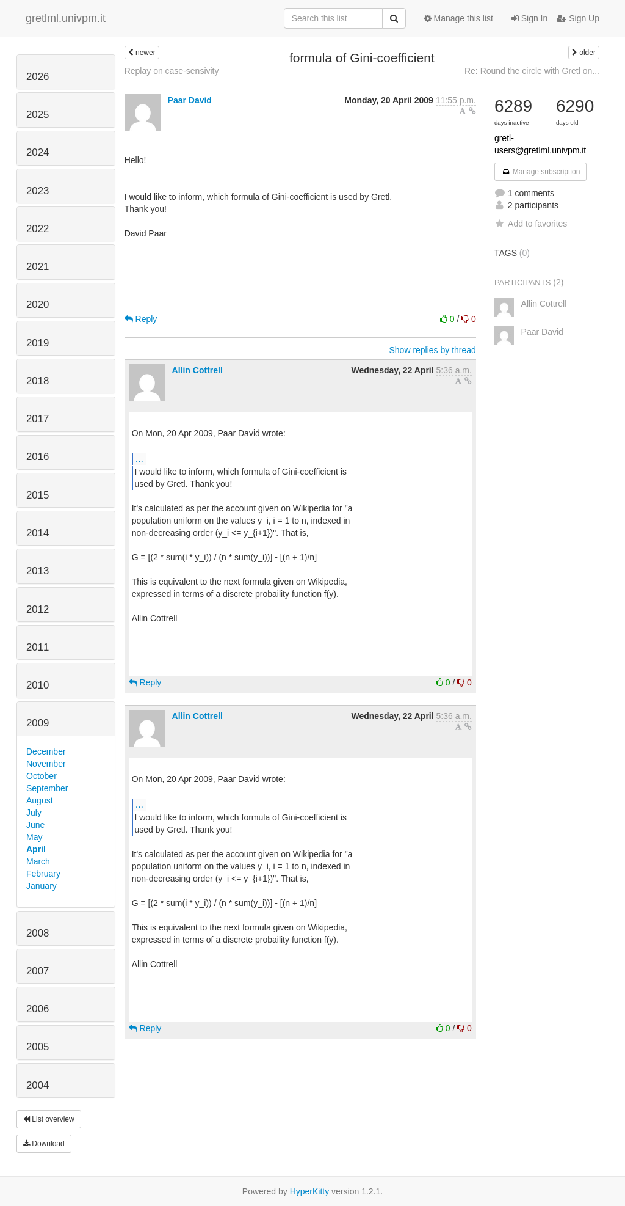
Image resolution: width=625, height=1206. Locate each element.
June (35, 825)
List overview (48, 1119)
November (46, 764)
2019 (37, 343)
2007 (37, 971)
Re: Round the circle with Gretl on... (531, 71)
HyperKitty (310, 1191)
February (43, 874)
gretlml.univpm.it (66, 18)
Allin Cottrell (197, 370)
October (41, 776)
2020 (37, 304)
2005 (37, 1047)
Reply (141, 319)
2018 (37, 381)
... (139, 458)
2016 (37, 456)
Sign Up (578, 18)
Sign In (529, 18)
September (47, 788)
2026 (37, 76)
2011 (37, 647)
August (39, 800)
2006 (37, 1009)
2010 (37, 685)
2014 (37, 533)
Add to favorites (530, 223)
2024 (37, 152)
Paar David (190, 100)
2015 (37, 495)
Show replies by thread (432, 350)
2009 (37, 723)
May (34, 837)
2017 (37, 419)
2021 (37, 266)
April (36, 849)
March (38, 861)
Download (44, 1143)
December (46, 751)
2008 (37, 933)
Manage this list (458, 18)
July (34, 812)
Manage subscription (540, 171)
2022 (37, 229)
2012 (37, 609)
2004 (37, 1085)
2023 (37, 191)
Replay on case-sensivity (172, 71)
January (41, 886)
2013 (37, 571)
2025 (37, 114)
